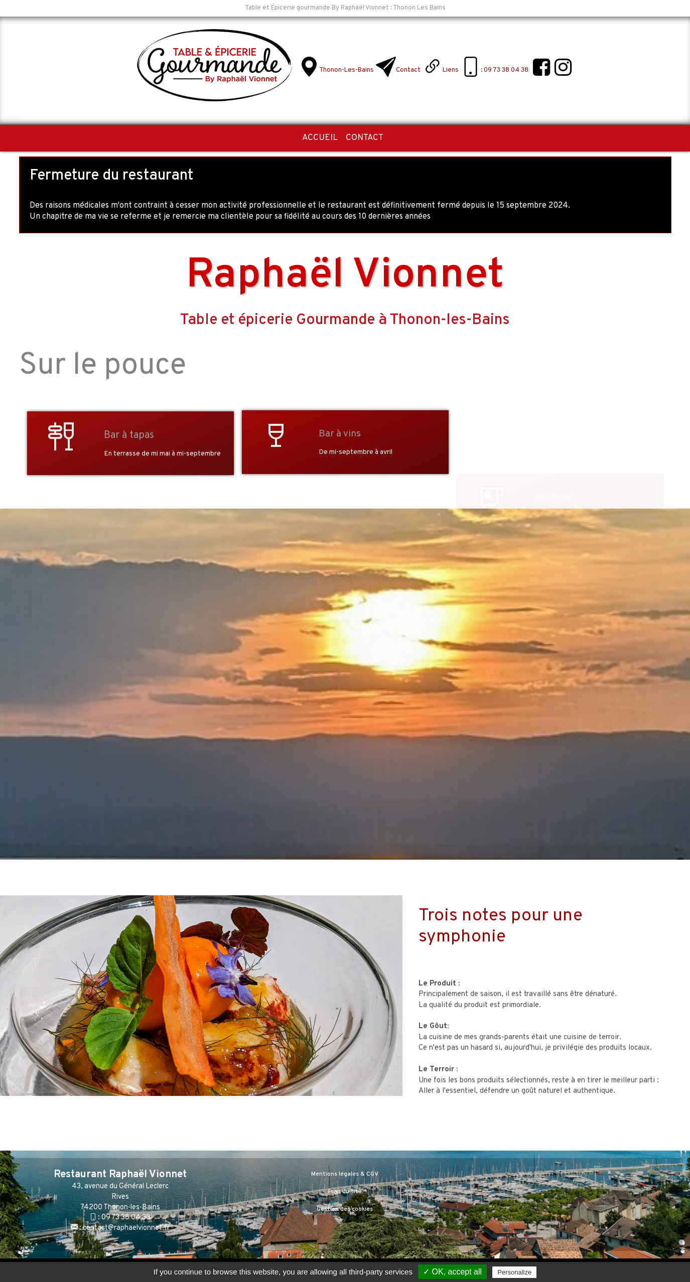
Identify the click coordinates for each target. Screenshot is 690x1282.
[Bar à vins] (276, 438)
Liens (451, 70)
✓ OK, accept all (452, 1271)
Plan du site (345, 1192)
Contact (408, 70)
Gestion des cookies (345, 1209)
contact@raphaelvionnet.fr (126, 1228)
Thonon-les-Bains (346, 70)
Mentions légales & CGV (344, 1174)
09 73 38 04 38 (126, 1217)
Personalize (514, 1272)
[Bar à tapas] (61, 494)
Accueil (320, 137)
